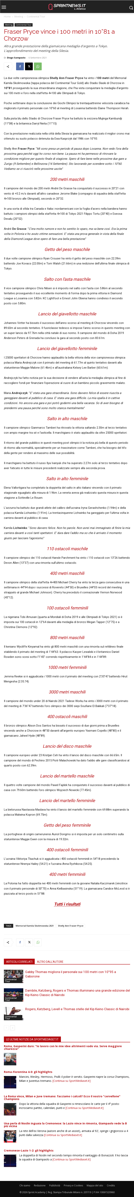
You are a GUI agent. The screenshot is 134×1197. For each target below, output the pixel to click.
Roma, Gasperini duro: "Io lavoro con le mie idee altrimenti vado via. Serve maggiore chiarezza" (63, 1047)
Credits (111, 1185)
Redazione (40, 1185)
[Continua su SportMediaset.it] (72, 1081)
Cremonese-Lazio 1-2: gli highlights (29, 1150)
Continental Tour (36, 16)
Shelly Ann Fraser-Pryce (70, 925)
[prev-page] (6, 1027)
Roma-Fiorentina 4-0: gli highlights (28, 1072)
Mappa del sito (95, 1185)
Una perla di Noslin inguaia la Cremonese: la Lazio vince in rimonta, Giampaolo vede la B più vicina (65, 1124)
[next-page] (12, 1027)
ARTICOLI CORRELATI (19, 961)
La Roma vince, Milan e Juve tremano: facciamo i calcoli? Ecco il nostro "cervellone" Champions (62, 1097)
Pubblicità (54, 1185)
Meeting (18, 16)
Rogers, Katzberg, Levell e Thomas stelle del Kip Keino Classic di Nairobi (77, 1009)
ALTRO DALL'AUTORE (50, 961)
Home (7, 16)
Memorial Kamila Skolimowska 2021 (35, 925)
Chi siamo (24, 1185)
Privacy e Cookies (73, 1185)
